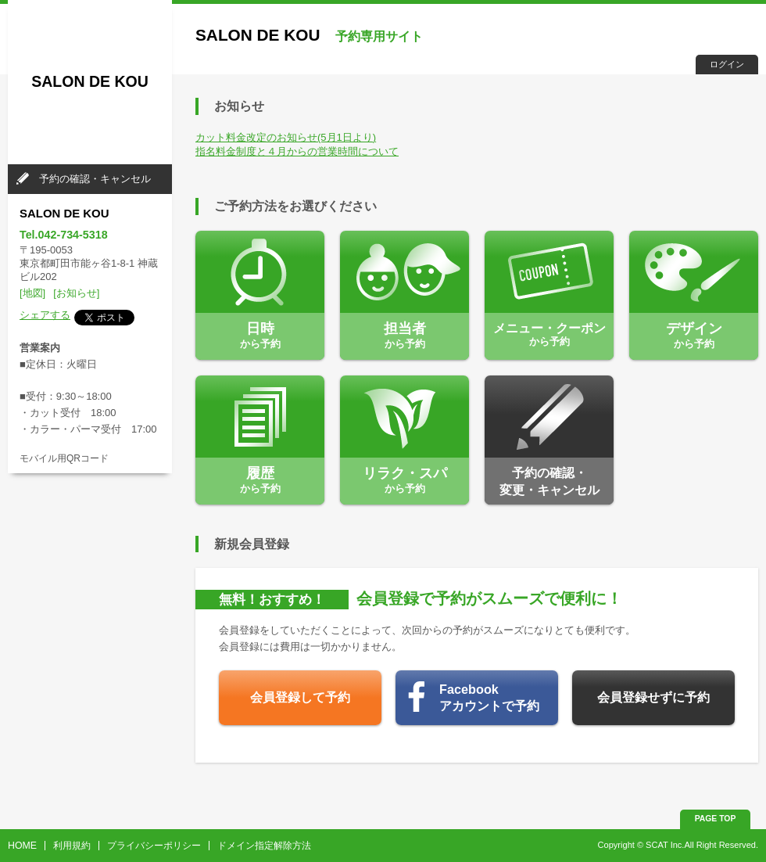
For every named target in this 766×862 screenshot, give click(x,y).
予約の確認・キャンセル (95, 179)
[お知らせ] (76, 293)
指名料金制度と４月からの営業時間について (297, 151)
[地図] (32, 293)
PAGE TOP (715, 818)
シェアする (45, 315)
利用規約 (72, 845)
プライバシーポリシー (154, 845)
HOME (22, 845)
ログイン (727, 64)
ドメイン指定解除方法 (264, 845)
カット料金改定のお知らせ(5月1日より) (285, 137)
